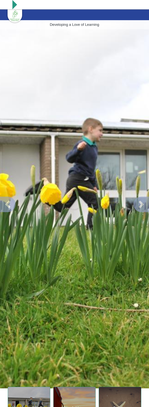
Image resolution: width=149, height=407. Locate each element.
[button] (8, 204)
